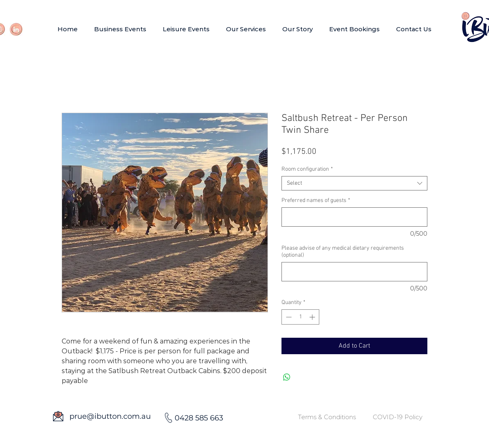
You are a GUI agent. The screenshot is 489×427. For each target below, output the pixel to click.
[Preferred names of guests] (354, 217)
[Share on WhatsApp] (287, 377)
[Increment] (313, 317)
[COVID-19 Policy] (397, 417)
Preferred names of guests (315, 200)
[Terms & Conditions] (327, 417)
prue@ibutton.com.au (110, 416)
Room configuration (307, 169)
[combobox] (354, 183)
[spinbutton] (300, 317)
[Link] (16, 29)
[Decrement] (288, 317)
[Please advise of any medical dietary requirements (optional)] (354, 272)
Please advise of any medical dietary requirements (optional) (342, 252)
